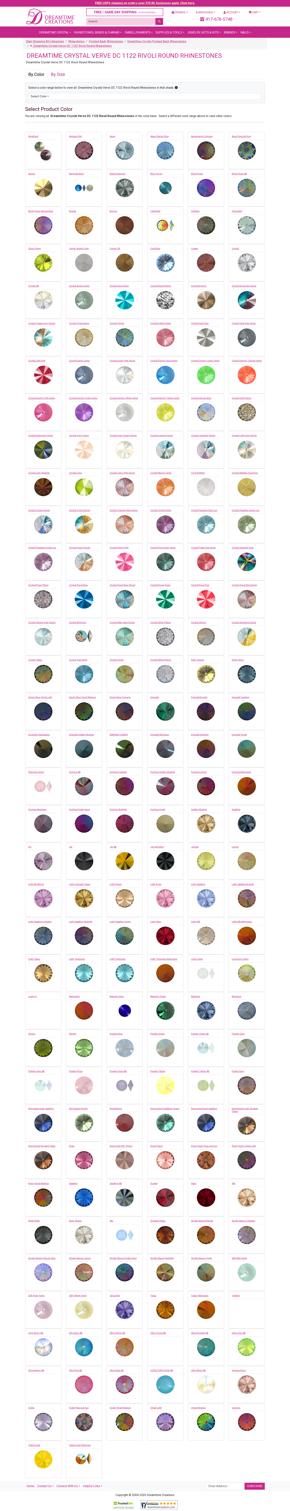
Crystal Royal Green (160, 585)
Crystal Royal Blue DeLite (122, 585)
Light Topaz (34, 959)
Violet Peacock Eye (79, 1408)
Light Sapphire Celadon (40, 921)
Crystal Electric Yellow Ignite (164, 398)
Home (30, 1486)
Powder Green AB (200, 1034)
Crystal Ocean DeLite (39, 510)
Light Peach (116, 884)
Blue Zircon (156, 174)
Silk (233, 1183)
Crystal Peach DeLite (79, 547)
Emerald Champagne (39, 734)
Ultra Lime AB (239, 1333)
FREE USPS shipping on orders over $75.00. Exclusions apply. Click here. (145, 3)
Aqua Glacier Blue (159, 136)
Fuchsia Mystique (37, 809)
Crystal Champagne (79, 323)
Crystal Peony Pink (119, 547)
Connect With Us (67, 1486)
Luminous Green (240, 959)
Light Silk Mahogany (242, 921)
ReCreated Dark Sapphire (41, 1108)
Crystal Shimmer (77, 622)
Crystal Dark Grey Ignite (244, 323)
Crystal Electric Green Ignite (205, 361)
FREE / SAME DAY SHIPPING (124, 12)
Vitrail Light (156, 1408)
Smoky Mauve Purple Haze (123, 1258)
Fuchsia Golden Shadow (162, 772)
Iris (29, 847)
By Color (36, 74)
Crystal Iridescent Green (40, 435)
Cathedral (155, 211)
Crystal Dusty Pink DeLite (122, 361)
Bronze (113, 211)
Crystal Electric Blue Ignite (163, 361)
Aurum (31, 174)
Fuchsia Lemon (199, 772)
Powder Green (157, 1034)
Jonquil (195, 847)
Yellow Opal (34, 1445)
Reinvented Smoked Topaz (41, 1146)
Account (230, 12)
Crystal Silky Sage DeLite (122, 622)
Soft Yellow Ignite (78, 1295)
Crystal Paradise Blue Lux (204, 510)
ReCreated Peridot (78, 1108)
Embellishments (137, 32)
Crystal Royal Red (200, 585)
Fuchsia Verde (157, 809)
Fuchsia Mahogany (241, 772)
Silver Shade (75, 1221)
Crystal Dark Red (36, 361)
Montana (195, 996)
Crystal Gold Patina (241, 398)
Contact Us (44, 1486)
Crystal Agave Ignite (79, 286)
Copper (194, 248)
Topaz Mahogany (199, 1295)
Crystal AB (33, 286)
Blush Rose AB (239, 174)
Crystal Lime (75, 473)
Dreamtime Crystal (54, 32)
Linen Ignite (197, 959)
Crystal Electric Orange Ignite (247, 361)
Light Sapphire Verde (120, 921)
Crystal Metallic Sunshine (245, 473)
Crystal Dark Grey (200, 323)
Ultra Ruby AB (117, 1370)
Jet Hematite (157, 847)
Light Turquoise (77, 959)
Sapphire (73, 1183)
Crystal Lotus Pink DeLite (122, 473)
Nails (244, 32)
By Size (58, 74)
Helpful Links (91, 1486)
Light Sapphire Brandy (243, 884)
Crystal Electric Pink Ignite (41, 398)
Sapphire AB (116, 1183)
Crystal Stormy (198, 622)
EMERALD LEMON (119, 734)
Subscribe (254, 1486)
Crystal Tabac (35, 660)
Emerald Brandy (199, 697)
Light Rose (155, 884)
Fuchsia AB (75, 772)
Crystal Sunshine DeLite (244, 622)
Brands (229, 32)
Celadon (195, 211)
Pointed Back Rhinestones (106, 41)
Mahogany (74, 996)
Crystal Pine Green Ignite (163, 547)
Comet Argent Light (79, 248)
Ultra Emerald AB (199, 1333)
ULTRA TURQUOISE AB (161, 1370)
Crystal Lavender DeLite (203, 435)
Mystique (236, 996)
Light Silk (195, 921)
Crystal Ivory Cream (79, 435)
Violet (31, 1408)
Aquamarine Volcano (202, 136)
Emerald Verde (239, 734)
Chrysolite (237, 211)
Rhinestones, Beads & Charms (96, 32)
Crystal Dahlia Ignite (160, 323)
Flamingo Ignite (36, 772)
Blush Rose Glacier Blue (40, 211)
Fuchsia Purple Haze (79, 809)
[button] (176, 87)
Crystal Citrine (117, 323)
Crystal (235, 248)
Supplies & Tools (169, 32)
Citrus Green (34, 248)
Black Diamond (117, 174)
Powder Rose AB (118, 1071)
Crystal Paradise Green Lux (245, 510)
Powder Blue (116, 1034)
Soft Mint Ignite (239, 1258)
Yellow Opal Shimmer (80, 1445)
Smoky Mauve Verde (201, 1258)
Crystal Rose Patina (38, 585)
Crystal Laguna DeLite (161, 435)
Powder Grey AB (36, 1071)
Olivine (31, 1034)
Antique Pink (75, 136)
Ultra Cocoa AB (158, 1333)
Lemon (235, 847)
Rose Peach (156, 1146)
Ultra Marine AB (36, 1370)
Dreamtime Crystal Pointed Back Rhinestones (156, 41)
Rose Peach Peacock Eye (204, 1146)
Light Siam (155, 921)
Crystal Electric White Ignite (124, 398)
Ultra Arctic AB (35, 1333)
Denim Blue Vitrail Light (40, 697)
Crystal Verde (117, 660)
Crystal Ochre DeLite (79, 510)
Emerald (154, 697)
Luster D (32, 996)
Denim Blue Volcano (120, 697)
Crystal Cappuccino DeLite (41, 323)
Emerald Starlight (200, 734)
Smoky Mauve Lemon (80, 1258)
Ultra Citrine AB (117, 1333)
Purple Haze (238, 1071)
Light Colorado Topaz (79, 884)
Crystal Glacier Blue (201, 398)
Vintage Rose (239, 1370)
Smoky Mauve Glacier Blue (41, 1258)
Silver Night (34, 1221)
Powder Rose (75, 1071)
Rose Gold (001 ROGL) (121, 1146)
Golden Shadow (199, 809)
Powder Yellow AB (200, 1071)
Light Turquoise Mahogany (163, 959)
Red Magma (116, 1108)
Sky (111, 1221)
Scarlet (154, 1183)
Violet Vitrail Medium (120, 1408)
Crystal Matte (198, 473)
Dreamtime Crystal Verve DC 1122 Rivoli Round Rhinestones (71, 46)
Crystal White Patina (160, 660)
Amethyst (33, 136)
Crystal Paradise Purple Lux (42, 547)
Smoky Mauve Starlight (162, 1258)
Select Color (39, 96)
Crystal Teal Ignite (78, 660)
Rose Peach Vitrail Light (244, 1146)
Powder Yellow (157, 1071)
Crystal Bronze (198, 286)
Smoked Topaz (157, 1221)
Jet (70, 847)
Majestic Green (158, 996)
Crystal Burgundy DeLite (244, 286)
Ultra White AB (198, 1370)
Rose (71, 1146)
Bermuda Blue (76, 174)
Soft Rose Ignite (36, 1295)
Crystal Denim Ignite (79, 361)
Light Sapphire (198, 884)
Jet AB (113, 847)
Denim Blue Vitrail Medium (82, 697)
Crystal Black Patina (160, 286)
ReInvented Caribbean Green (164, 1108)
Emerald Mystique (159, 734)
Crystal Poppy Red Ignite (203, 547)
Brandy (72, 211)
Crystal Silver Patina (160, 622)
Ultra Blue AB (75, 1333)
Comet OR (115, 248)
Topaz (153, 1295)
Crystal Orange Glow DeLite (124, 510)
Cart (254, 12)
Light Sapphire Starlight (80, 921)
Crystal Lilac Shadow (39, 473)
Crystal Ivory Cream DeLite (123, 435)
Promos (179, 12)
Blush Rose (197, 174)
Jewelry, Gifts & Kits (203, 32)
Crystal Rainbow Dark (242, 547)
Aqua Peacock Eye (241, 136)
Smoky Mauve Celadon (243, 1221)
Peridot (72, 1034)
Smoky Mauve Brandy (202, 1221)
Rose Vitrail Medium (38, 1183)
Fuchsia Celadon (118, 772)
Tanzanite (115, 1295)
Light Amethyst (36, 884)
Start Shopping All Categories (45, 41)
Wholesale (204, 12)
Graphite (236, 809)
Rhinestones (76, 41)
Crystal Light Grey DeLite (244, 435)
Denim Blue (238, 660)
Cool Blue (155, 248)
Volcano (236, 1408)
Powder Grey (238, 1034)
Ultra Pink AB (75, 1370)
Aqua (112, 136)
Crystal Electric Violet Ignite (83, 398)
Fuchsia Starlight (118, 809)
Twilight (236, 1295)
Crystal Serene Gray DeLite (41, 622)
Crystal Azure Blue (119, 286)
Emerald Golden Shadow (81, 734)
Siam (193, 1183)
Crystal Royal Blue (78, 585)
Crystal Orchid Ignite (160, 510)
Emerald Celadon (240, 697)
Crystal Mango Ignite (160, 473)
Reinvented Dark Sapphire (204, 1108)
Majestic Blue (117, 996)
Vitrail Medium (198, 1408)
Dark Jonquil (197, 660)
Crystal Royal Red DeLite (244, 585)
